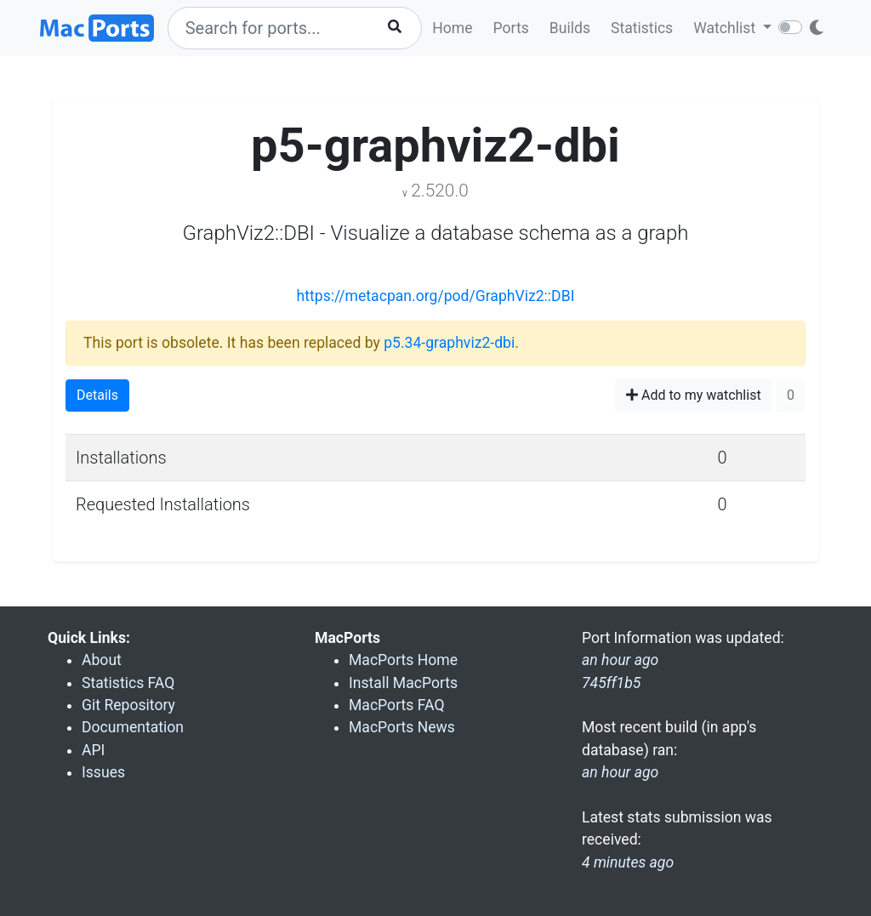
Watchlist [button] (726, 28)
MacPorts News (402, 727)
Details (97, 395)
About (102, 660)
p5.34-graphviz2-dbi (449, 342)
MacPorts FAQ (397, 705)
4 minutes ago (628, 862)
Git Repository (128, 705)
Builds (569, 28)
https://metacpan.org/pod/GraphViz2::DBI (436, 295)
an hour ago (620, 772)
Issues (103, 772)
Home (452, 28)
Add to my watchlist (693, 395)
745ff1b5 (611, 682)
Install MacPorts (403, 682)
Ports (511, 28)
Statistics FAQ (128, 682)
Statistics (642, 28)
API (93, 750)
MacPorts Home (403, 660)
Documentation (133, 727)
